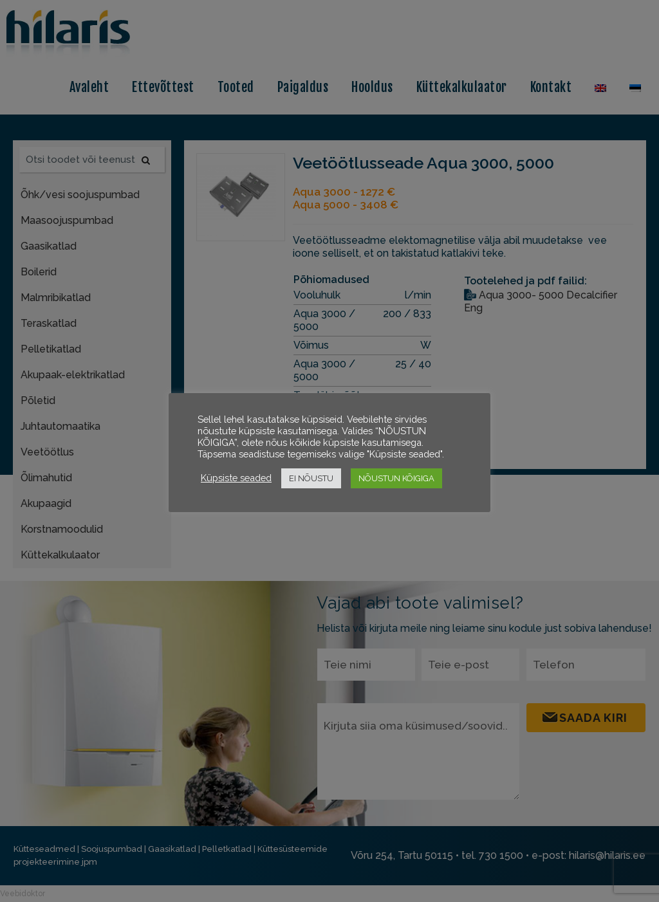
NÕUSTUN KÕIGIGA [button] (396, 478)
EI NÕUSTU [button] (311, 478)
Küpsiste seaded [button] (236, 477)
